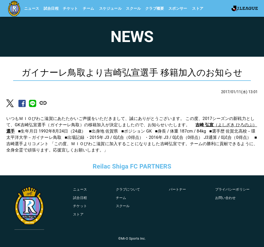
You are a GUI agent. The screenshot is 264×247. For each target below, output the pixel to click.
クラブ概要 (154, 8)
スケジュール (110, 8)
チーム (88, 8)
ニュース (31, 8)
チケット (70, 8)
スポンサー (177, 8)
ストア (197, 8)
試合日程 (51, 8)
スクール (133, 8)
